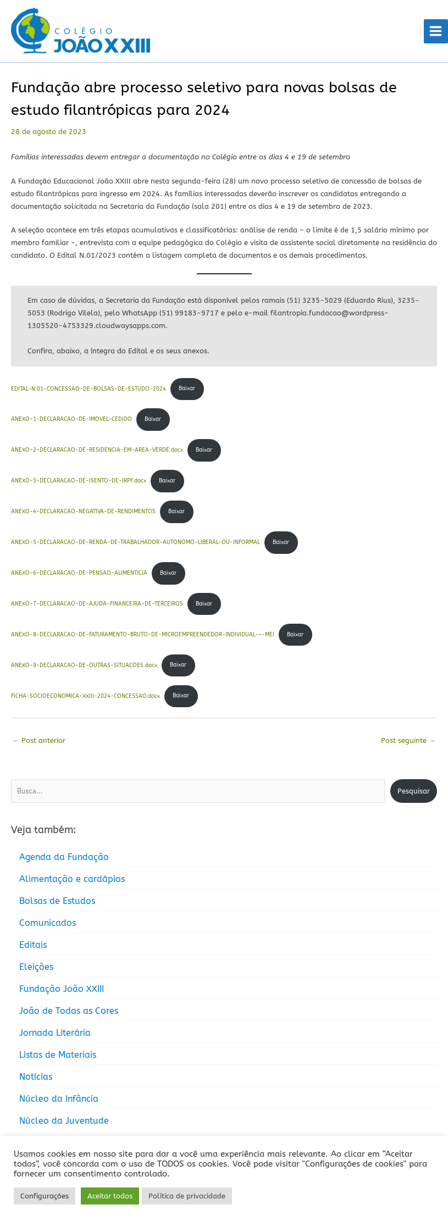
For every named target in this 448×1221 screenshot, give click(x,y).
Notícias (35, 1078)
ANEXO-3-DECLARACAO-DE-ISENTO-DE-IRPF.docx (78, 482)
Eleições (36, 968)
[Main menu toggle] (436, 32)
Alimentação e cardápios (72, 880)
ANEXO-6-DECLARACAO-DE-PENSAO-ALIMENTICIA (79, 574)
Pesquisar (413, 792)
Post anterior (38, 741)
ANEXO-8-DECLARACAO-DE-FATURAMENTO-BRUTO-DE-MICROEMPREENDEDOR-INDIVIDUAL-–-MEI (142, 635)
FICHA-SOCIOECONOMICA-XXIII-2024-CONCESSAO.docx (85, 697)
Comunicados (47, 924)
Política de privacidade (186, 1196)
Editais (33, 946)
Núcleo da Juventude (64, 1122)
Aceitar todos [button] (109, 1196)
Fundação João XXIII (61, 990)
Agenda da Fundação (64, 858)
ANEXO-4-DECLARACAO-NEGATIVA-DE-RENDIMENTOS (83, 512)
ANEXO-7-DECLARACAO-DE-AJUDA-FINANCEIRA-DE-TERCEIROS (97, 605)
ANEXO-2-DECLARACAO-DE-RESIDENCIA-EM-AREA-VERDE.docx (97, 451)
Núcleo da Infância (58, 1100)
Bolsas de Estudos (57, 902)
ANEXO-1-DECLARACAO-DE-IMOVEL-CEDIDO (71, 421)
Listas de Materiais (57, 1056)
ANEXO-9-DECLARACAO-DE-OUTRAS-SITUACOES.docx (84, 666)
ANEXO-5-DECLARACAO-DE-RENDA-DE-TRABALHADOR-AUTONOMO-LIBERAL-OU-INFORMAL (135, 543)
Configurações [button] (44, 1196)
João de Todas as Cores (68, 1012)
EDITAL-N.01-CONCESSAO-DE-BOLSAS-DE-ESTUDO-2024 (88, 390)
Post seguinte (408, 741)
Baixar (187, 390)
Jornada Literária (55, 1034)
